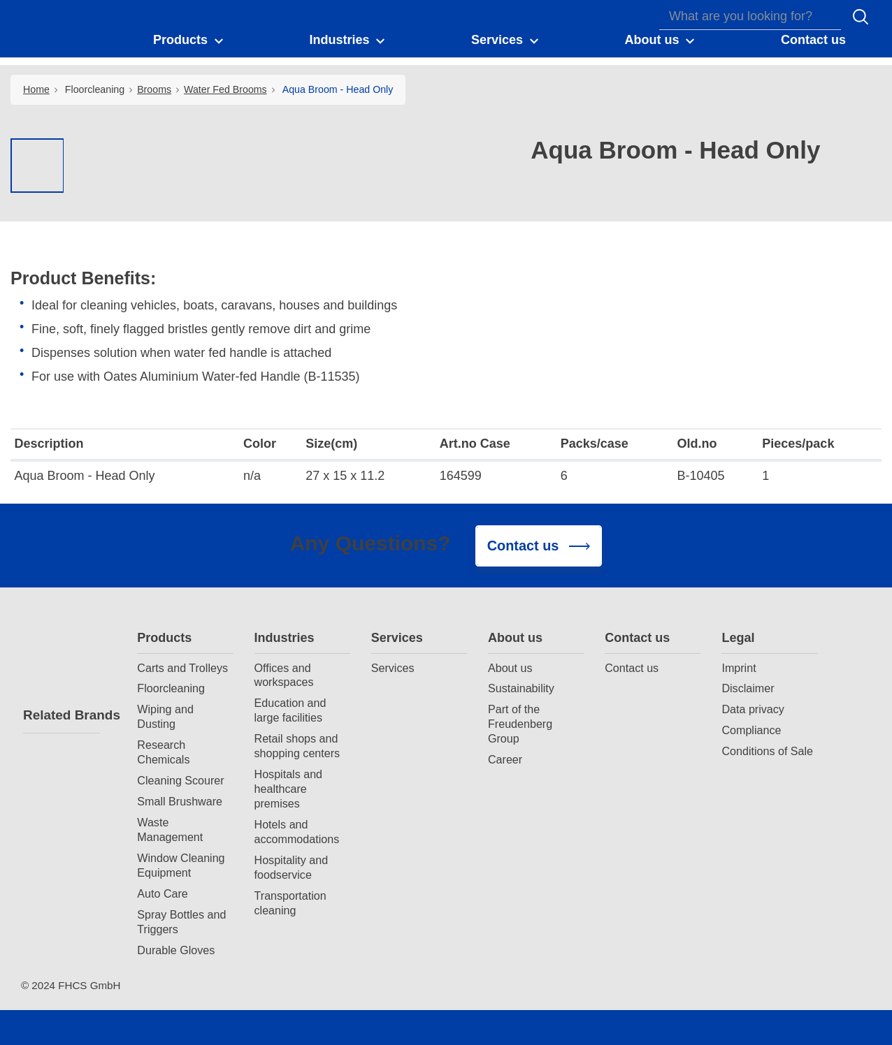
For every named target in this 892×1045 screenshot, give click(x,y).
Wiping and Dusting (165, 716)
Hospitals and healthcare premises (288, 789)
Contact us (637, 638)
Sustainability (521, 688)
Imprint (738, 668)
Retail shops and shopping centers (297, 745)
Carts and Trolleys (182, 668)
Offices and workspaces (284, 675)
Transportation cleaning (290, 902)
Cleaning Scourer (180, 780)
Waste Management (170, 829)
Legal (737, 638)
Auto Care (162, 893)
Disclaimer (747, 688)
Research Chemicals (163, 752)
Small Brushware (179, 801)
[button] (189, 40)
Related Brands (61, 715)
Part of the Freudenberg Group (520, 724)
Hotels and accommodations (297, 831)
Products (164, 638)
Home (36, 89)
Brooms (154, 89)
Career (505, 759)
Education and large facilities (290, 710)
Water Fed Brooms (225, 89)
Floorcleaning (94, 89)
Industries (284, 638)
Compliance (751, 730)
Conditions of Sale (767, 751)
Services (397, 638)
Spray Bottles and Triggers (181, 921)
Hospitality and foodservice (291, 867)
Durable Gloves (176, 950)
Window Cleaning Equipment (180, 865)
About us (515, 638)
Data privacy (752, 709)
